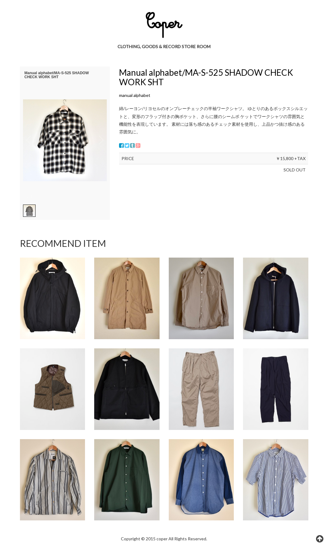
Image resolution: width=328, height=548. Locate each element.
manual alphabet (134, 95)
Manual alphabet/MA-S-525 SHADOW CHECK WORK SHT (206, 77)
